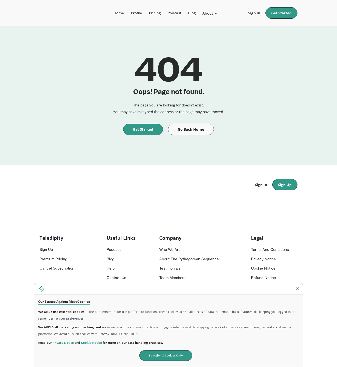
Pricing (155, 13)
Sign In (254, 13)
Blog (192, 13)
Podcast (174, 13)
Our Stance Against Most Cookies (64, 301)
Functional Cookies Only (166, 355)
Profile (136, 13)
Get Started (281, 13)
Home (118, 13)
